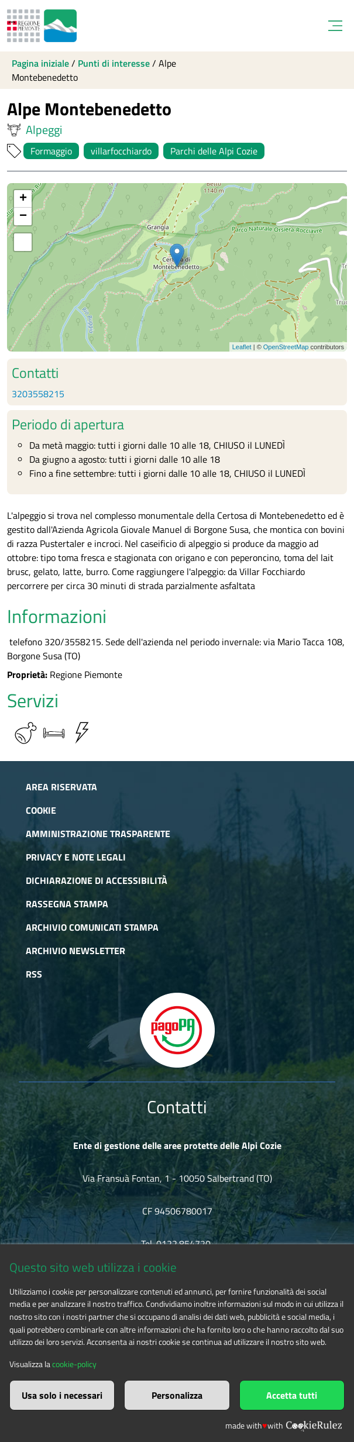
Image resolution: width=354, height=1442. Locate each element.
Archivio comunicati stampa (92, 927)
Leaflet (242, 346)
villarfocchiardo (121, 151)
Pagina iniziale (40, 63)
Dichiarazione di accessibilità (96, 880)
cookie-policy (74, 1364)
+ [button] (23, 199)
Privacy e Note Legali (76, 857)
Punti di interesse (114, 63)
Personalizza (177, 1395)
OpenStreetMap (286, 346)
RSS (34, 974)
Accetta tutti (291, 1395)
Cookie (41, 810)
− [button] (23, 216)
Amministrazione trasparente (98, 834)
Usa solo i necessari (62, 1395)
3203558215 (38, 394)
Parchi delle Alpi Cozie (213, 151)
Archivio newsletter (75, 951)
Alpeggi (34, 130)
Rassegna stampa (67, 904)
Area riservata (61, 787)
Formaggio (51, 151)
